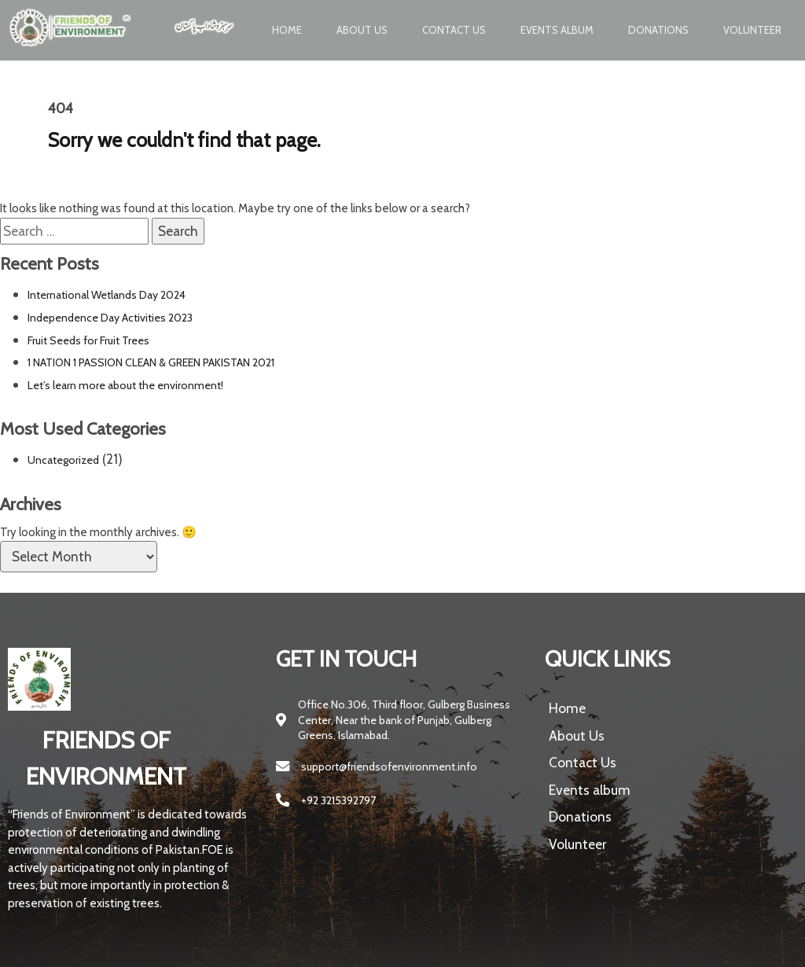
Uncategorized (63, 460)
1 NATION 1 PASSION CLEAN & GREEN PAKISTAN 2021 (151, 362)
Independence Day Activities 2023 (110, 318)
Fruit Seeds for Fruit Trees (88, 340)
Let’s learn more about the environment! (125, 385)
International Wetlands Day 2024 (107, 295)
